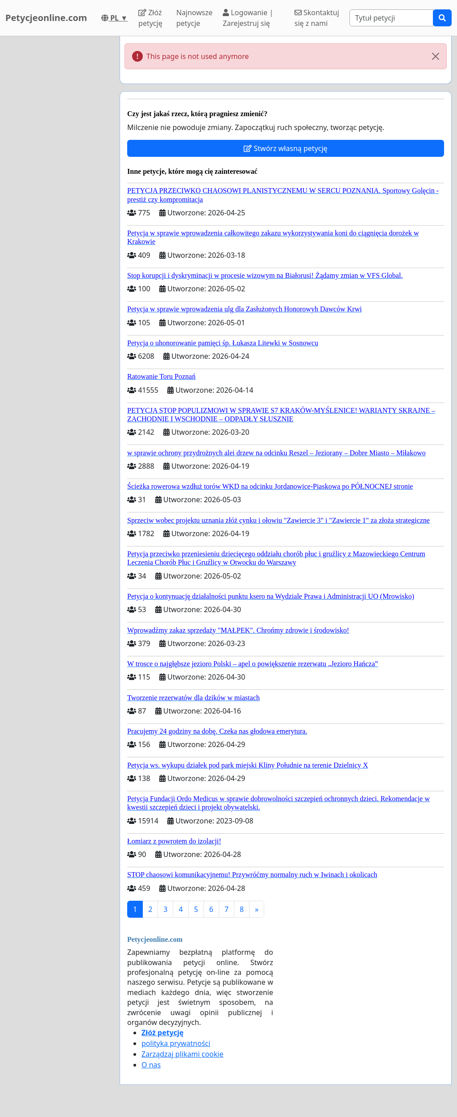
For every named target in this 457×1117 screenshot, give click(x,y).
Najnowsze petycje (194, 18)
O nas (151, 1065)
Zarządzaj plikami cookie (182, 1054)
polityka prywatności (175, 1043)
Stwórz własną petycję (285, 148)
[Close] (435, 56)
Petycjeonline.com (46, 18)
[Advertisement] (57, 170)
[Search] (391, 17)
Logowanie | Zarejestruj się (248, 18)
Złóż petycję (150, 18)
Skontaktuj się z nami (317, 18)
